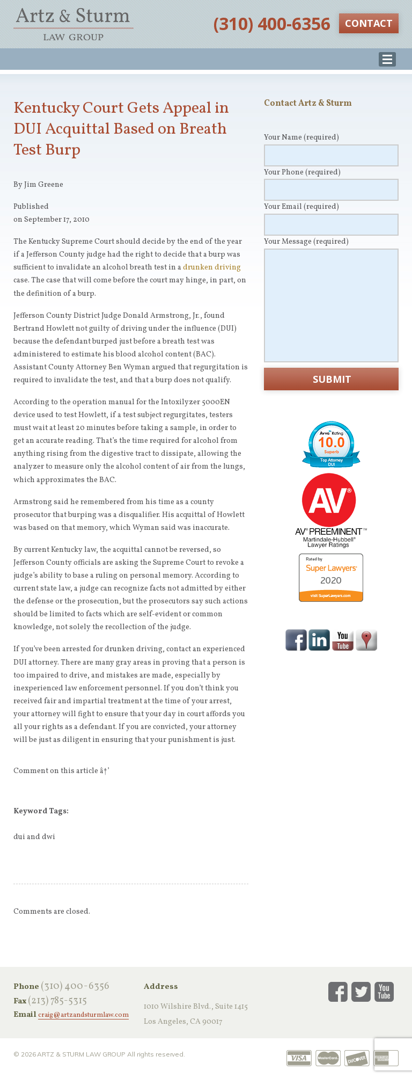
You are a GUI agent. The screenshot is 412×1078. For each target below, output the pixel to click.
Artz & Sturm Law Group (73, 24)
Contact (369, 23)
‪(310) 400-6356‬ (272, 23)
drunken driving (212, 268)
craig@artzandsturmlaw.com (83, 1015)
